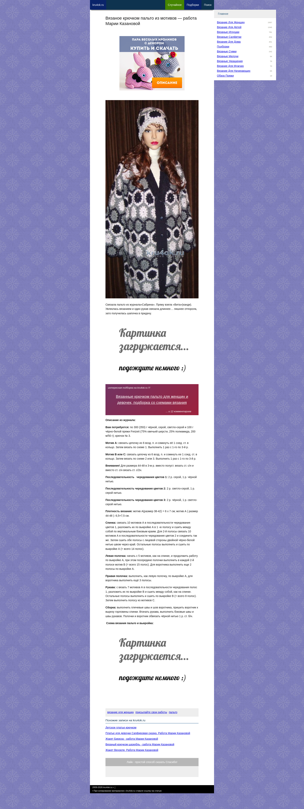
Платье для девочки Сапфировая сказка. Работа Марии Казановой (147, 733)
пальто (173, 712)
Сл (175, 5)
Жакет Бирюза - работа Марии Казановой (131, 738)
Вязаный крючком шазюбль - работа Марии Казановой (139, 744)
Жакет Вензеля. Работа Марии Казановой (131, 750)
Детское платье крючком (120, 727)
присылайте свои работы (151, 712)
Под (193, 5)
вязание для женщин (120, 712)
